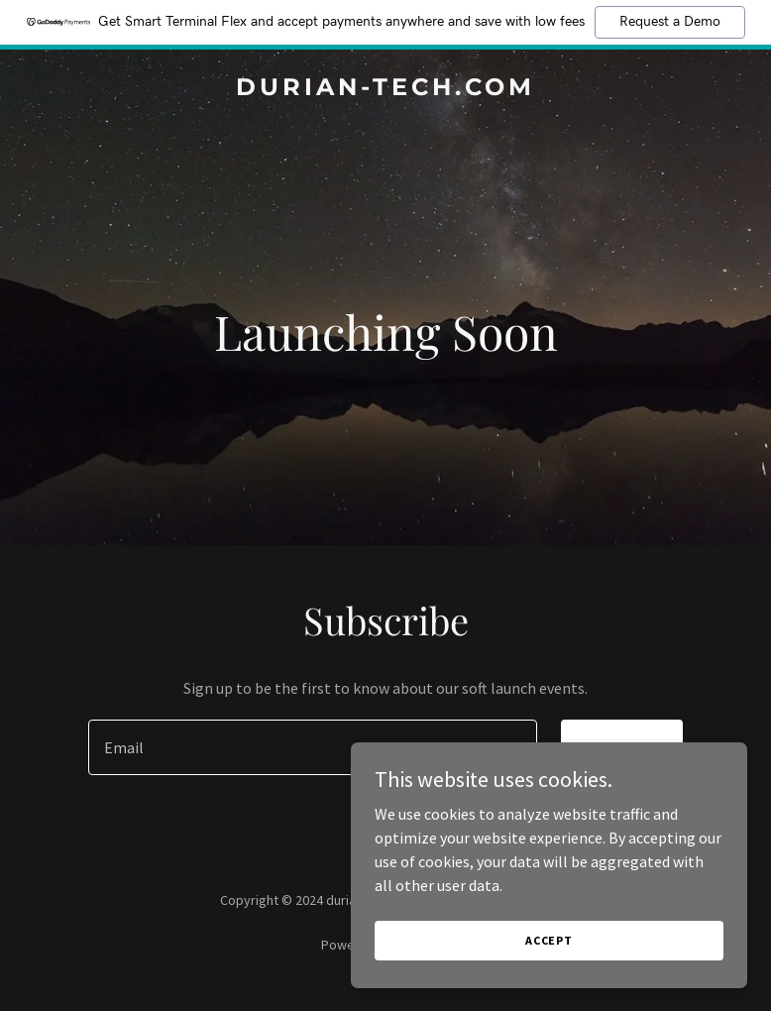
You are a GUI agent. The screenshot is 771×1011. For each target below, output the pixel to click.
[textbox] (312, 747)
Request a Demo (669, 22)
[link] (385, 89)
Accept (549, 940)
